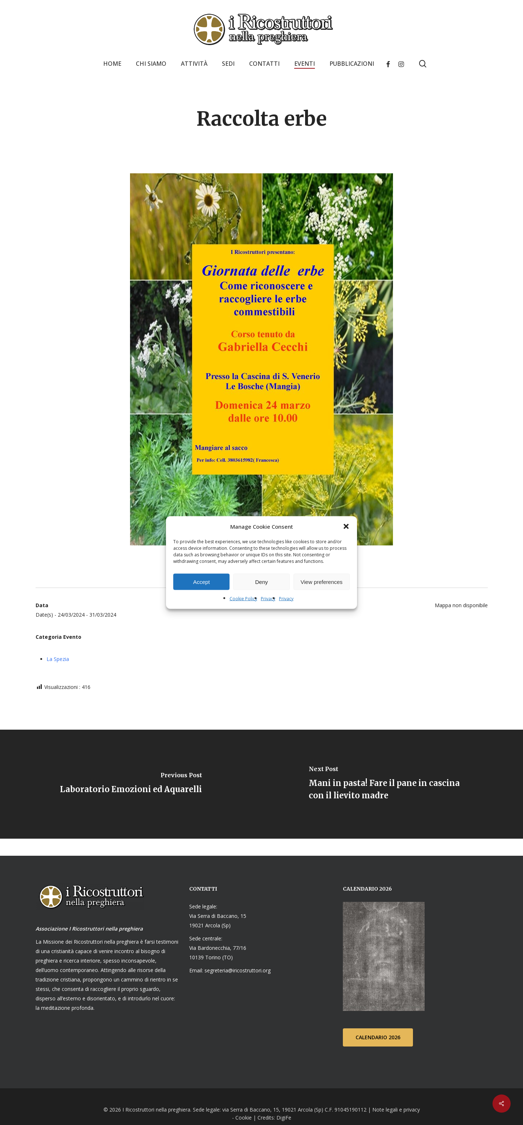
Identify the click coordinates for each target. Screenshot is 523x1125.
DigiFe (283, 1117)
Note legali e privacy (396, 1109)
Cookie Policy (243, 599)
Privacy (268, 599)
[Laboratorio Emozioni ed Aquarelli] (131, 784)
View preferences (322, 581)
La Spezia (57, 659)
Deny (261, 581)
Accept (201, 581)
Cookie (243, 1117)
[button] (346, 526)
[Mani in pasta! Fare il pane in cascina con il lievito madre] (392, 784)
